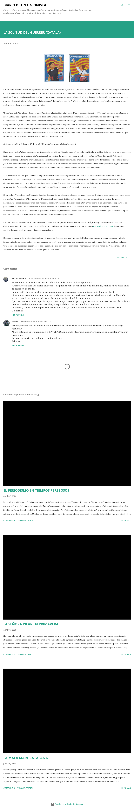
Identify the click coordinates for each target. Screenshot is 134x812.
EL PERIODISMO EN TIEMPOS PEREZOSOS (36, 490)
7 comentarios (25, 788)
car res (15, 321)
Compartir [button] (121, 257)
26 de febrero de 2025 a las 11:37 (36, 321)
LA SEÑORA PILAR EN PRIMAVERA (30, 624)
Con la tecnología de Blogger (67, 804)
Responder (18, 314)
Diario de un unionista (24, 5)
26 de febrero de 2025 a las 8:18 (43, 278)
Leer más (126, 520)
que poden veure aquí (103, 226)
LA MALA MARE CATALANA (25, 757)
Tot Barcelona (19, 278)
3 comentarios (25, 520)
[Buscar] (122, 5)
